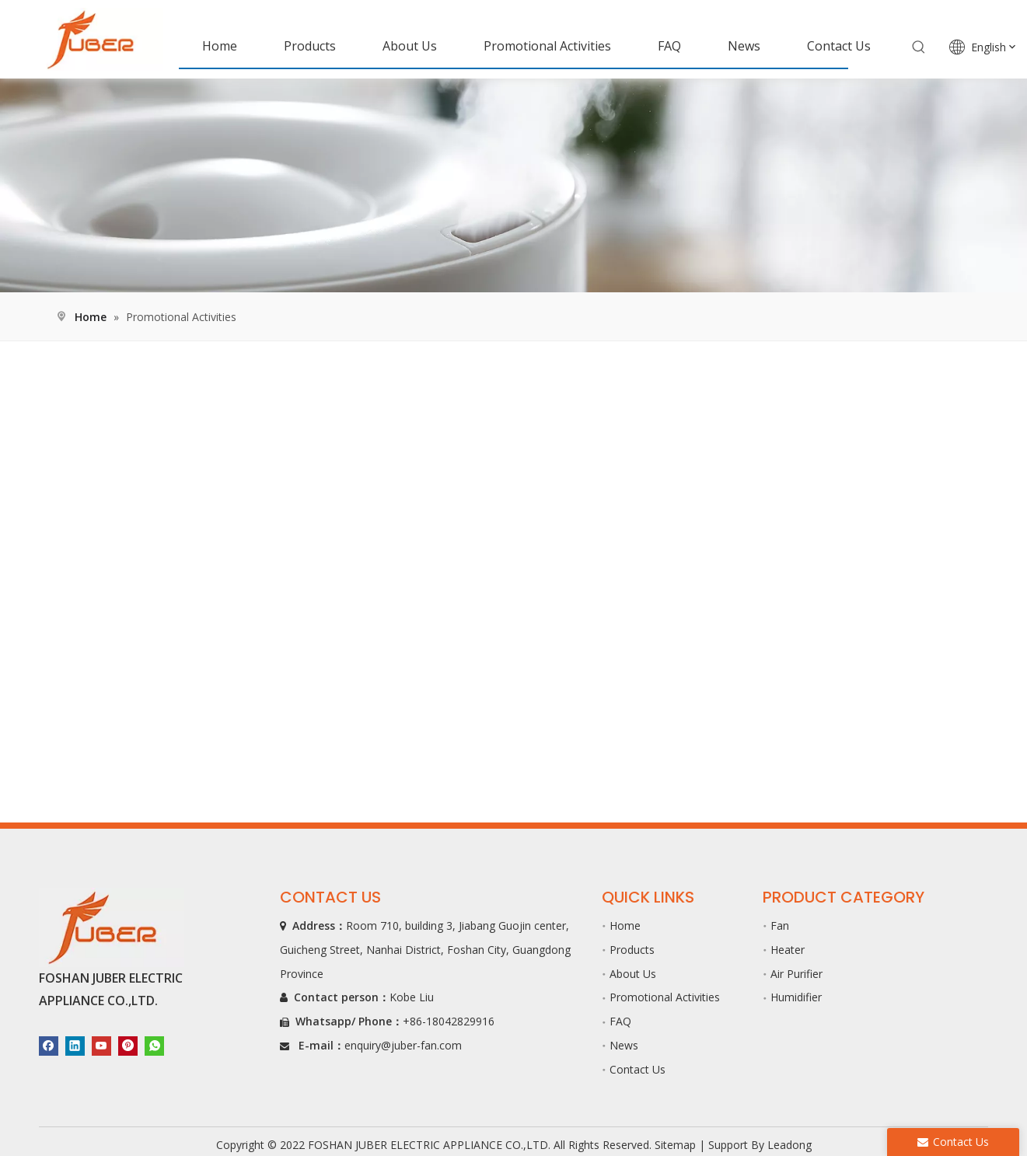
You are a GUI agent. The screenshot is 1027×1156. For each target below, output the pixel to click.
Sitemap (675, 1144)
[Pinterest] (128, 1045)
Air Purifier (796, 973)
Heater (787, 949)
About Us (633, 973)
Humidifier (796, 997)
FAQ (620, 1021)
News (624, 1045)
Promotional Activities (665, 997)
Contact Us (637, 1069)
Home (625, 925)
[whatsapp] (154, 1045)
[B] (513, 185)
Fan (779, 925)
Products (632, 949)
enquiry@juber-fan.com (403, 1045)
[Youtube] (101, 1045)
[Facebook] (48, 1045)
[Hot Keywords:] (919, 47)
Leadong (789, 1144)
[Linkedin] (75, 1045)
